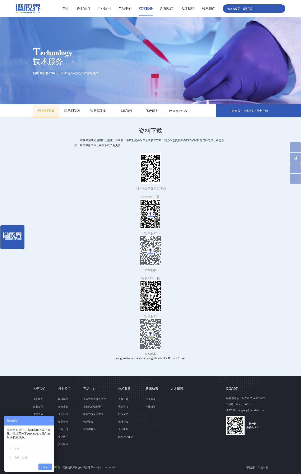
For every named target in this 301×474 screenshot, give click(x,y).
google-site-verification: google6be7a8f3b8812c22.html (150, 358)
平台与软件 (89, 429)
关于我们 (83, 8)
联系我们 (208, 8)
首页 (65, 8)
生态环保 (63, 414)
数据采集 (98, 110)
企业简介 (38, 399)
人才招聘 (187, 8)
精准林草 (63, 399)
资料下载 (46, 110)
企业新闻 (150, 399)
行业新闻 (150, 406)
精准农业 (63, 406)
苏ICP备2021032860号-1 (104, 467)
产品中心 (125, 8)
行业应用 (104, 8)
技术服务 (146, 8)
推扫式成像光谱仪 (93, 406)
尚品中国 (263, 467)
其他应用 (63, 444)
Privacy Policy (176, 110)
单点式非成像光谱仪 (94, 399)
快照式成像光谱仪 (93, 414)
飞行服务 (150, 110)
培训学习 (72, 110)
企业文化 (38, 406)
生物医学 (63, 436)
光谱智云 (124, 110)
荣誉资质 (38, 414)
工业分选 (63, 429)
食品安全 (63, 421)
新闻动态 (166, 8)
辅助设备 (88, 421)
